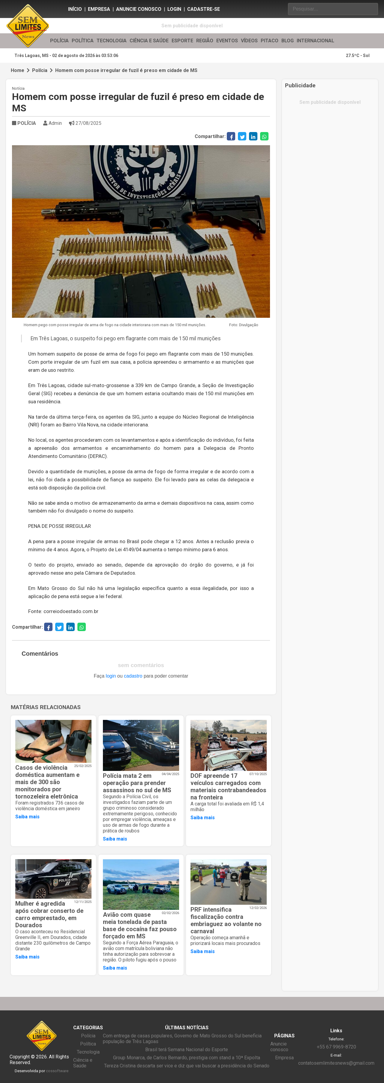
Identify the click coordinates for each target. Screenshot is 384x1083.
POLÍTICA (83, 40)
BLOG (287, 40)
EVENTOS (227, 40)
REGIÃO (204, 40)
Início (75, 9)
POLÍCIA (59, 40)
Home (17, 70)
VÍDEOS (249, 40)
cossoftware (57, 1071)
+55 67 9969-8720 (336, 1047)
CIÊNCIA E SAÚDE (149, 40)
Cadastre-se (203, 9)
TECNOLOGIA (112, 40)
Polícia (39, 70)
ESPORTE (182, 40)
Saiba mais (27, 817)
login (111, 675)
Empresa (99, 9)
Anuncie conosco (138, 9)
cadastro (133, 675)
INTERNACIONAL (315, 40)
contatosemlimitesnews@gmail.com (336, 1063)
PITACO (269, 40)
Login (174, 9)
